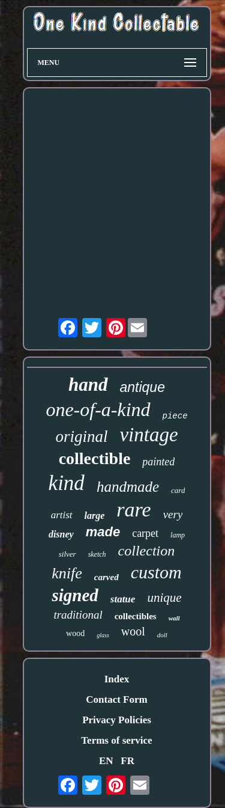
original (81, 436)
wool (133, 631)
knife (67, 573)
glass (103, 635)
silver (67, 554)
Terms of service (116, 740)
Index (117, 679)
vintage (148, 434)
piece (175, 416)
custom (156, 572)
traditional (77, 614)
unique (164, 597)
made (103, 531)
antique (142, 387)
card (178, 490)
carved (106, 577)
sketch (97, 554)
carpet (145, 533)
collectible (95, 458)
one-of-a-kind (98, 409)
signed (75, 595)
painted (158, 462)
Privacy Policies (116, 720)
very (173, 514)
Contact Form (116, 699)
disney (61, 534)
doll (162, 634)
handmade (128, 487)
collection (146, 551)
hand (87, 384)
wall (174, 618)
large (95, 515)
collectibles (136, 616)
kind (67, 483)
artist (62, 515)
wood (75, 633)
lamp (177, 535)
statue (123, 599)
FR (127, 761)
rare (133, 509)
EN (106, 761)
